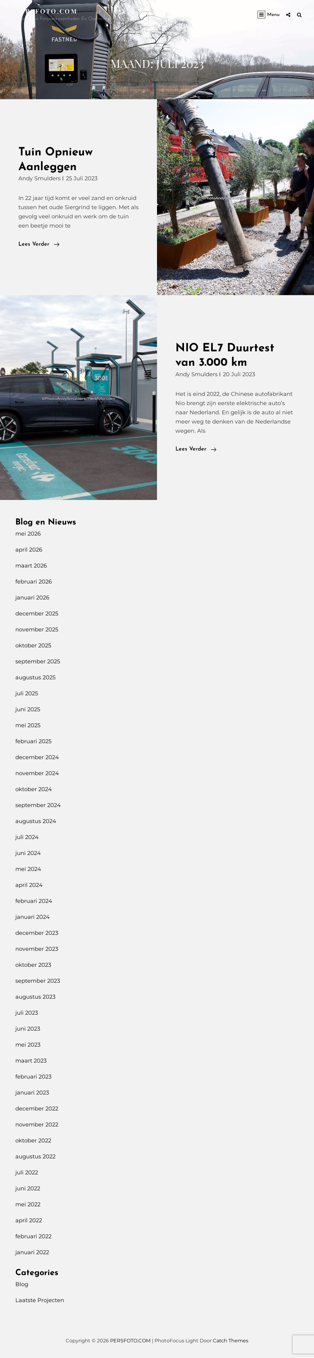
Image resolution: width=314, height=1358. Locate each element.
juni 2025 (27, 709)
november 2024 (37, 773)
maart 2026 (31, 565)
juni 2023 (27, 1028)
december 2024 (37, 757)
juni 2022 (27, 1188)
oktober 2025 (33, 645)
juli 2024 (27, 837)
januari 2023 (32, 1092)
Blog (21, 1284)
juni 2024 (28, 853)
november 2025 (36, 629)
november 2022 (36, 1124)
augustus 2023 (35, 996)
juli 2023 (26, 1012)
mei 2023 (27, 1044)
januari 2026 (32, 597)
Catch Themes (231, 1341)
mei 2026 (28, 533)
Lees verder (38, 244)
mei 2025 (27, 725)
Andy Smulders (39, 178)
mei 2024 (28, 869)
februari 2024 (33, 901)
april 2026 (28, 549)
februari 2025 (33, 741)
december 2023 (36, 933)
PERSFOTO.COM (46, 11)
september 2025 (37, 661)
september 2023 (37, 981)
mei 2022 (27, 1204)
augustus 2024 (35, 821)
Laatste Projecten (39, 1300)
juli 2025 (26, 693)
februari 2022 (33, 1236)
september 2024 (38, 805)
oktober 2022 (33, 1140)
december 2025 (36, 613)
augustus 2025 (35, 677)
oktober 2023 (33, 965)
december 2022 (36, 1108)
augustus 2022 (35, 1156)
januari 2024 (32, 917)
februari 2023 (33, 1076)
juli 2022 (26, 1172)
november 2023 (36, 949)
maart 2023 (31, 1060)
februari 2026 (33, 581)
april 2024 (29, 885)
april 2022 (28, 1220)
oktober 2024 (33, 789)
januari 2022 (32, 1252)
